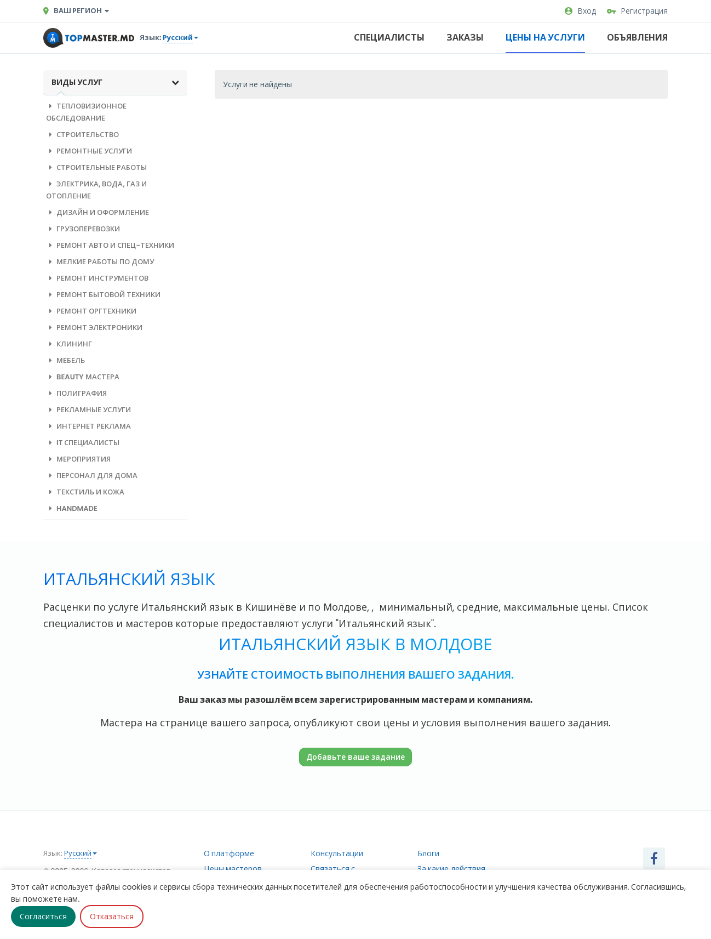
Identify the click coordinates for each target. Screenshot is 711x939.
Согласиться (43, 916)
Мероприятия (78, 459)
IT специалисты (82, 442)
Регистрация (637, 10)
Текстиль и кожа (85, 492)
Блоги (428, 853)
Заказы (465, 37)
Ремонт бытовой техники (103, 294)
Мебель (65, 360)
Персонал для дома (91, 475)
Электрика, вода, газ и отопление (96, 190)
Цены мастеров (233, 868)
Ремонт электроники (94, 327)
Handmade (72, 508)
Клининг (69, 344)
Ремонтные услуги (89, 151)
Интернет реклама (88, 426)
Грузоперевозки (83, 229)
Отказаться (112, 916)
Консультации (337, 853)
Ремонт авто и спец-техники (110, 245)
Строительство (82, 134)
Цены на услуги (545, 37)
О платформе (229, 853)
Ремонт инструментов (97, 278)
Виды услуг (115, 82)
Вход (580, 10)
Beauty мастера (82, 377)
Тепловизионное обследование (86, 112)
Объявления (637, 37)
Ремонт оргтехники (91, 311)
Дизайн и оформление (97, 212)
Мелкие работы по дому (100, 262)
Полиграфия (76, 393)
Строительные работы (96, 167)
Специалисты (389, 37)
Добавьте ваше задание (355, 757)
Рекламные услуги (88, 410)
